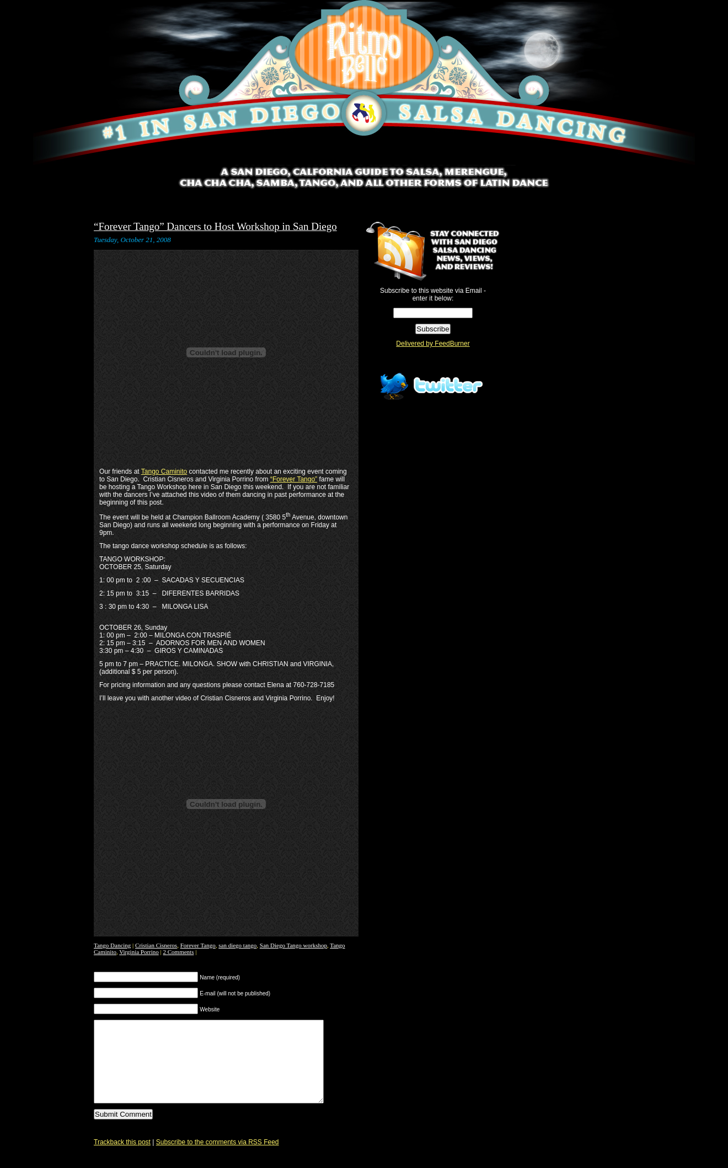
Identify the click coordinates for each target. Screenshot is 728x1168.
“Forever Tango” (293, 479)
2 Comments (178, 952)
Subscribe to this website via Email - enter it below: (433, 294)
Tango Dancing (112, 945)
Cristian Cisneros (156, 945)
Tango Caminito (164, 471)
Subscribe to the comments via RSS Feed (217, 1158)
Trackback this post (122, 1158)
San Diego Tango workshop (293, 945)
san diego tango (237, 945)
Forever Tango (198, 945)
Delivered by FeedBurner (432, 343)
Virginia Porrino (139, 952)
